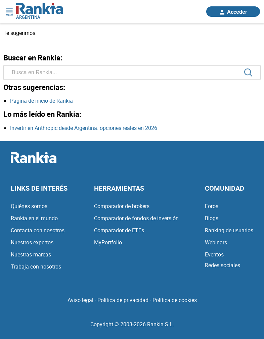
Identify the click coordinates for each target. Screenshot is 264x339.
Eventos (214, 254)
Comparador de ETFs (119, 230)
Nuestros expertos (32, 242)
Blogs (211, 218)
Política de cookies (174, 300)
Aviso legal (80, 300)
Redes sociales (222, 265)
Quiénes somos (29, 206)
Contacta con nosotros (37, 230)
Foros (211, 206)
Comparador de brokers (121, 206)
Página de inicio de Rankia (41, 100)
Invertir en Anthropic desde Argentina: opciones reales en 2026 (83, 128)
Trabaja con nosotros (36, 266)
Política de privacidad (122, 300)
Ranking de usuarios (229, 230)
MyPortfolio (108, 242)
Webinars (216, 242)
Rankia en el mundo (34, 218)
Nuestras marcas (31, 254)
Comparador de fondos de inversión (136, 218)
